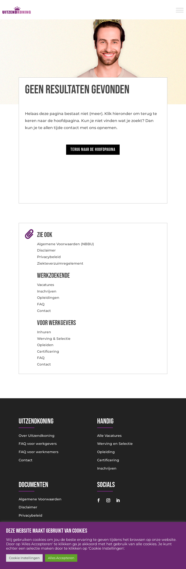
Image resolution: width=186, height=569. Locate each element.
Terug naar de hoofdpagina (92, 149)
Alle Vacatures (109, 435)
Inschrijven (46, 291)
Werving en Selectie (115, 443)
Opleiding (106, 452)
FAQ (41, 304)
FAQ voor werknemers (38, 452)
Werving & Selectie (53, 338)
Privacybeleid (49, 257)
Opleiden (45, 345)
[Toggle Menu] (180, 10)
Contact (44, 311)
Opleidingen (48, 297)
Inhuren (44, 332)
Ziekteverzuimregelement (60, 263)
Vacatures (45, 285)
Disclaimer (46, 250)
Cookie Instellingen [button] (24, 558)
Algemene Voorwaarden (40, 499)
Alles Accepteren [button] (61, 558)
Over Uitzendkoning (36, 435)
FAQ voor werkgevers (38, 443)
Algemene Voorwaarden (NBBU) (65, 244)
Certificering (48, 351)
